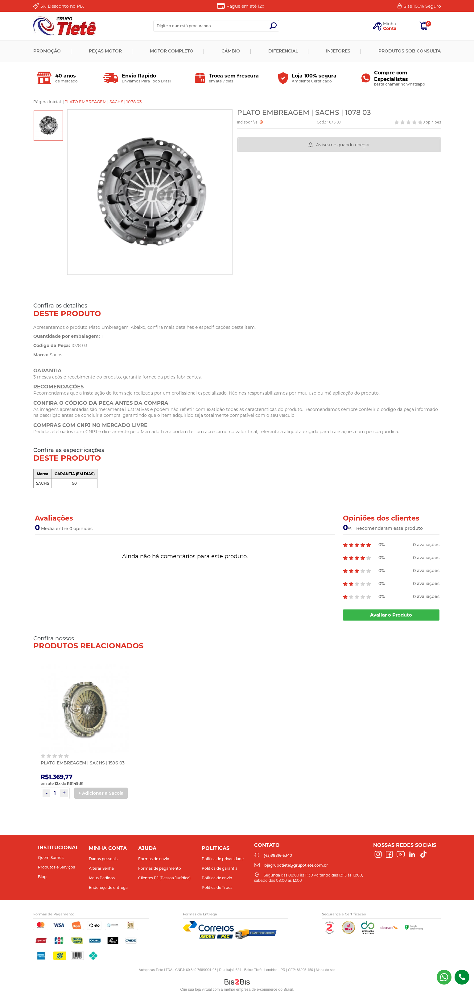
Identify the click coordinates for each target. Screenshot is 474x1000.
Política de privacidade (223, 858)
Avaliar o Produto (391, 615)
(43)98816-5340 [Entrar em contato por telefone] (462, 977)
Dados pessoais (103, 858)
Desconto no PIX (62, 6)
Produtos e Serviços (56, 867)
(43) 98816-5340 (444, 977)
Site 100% (422, 6)
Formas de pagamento (159, 868)
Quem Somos (51, 857)
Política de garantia (219, 868)
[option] (48, 126)
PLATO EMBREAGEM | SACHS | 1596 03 (83, 763)
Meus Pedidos (102, 878)
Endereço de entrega (108, 887)
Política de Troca (217, 887)
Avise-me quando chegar (343, 145)
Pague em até (245, 6)
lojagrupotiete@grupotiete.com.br (296, 865)
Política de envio (217, 878)
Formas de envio (153, 858)
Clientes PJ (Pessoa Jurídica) (164, 878)
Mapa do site (325, 970)
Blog (42, 876)
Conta (390, 28)
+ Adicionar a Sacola (101, 793)
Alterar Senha (101, 868)
